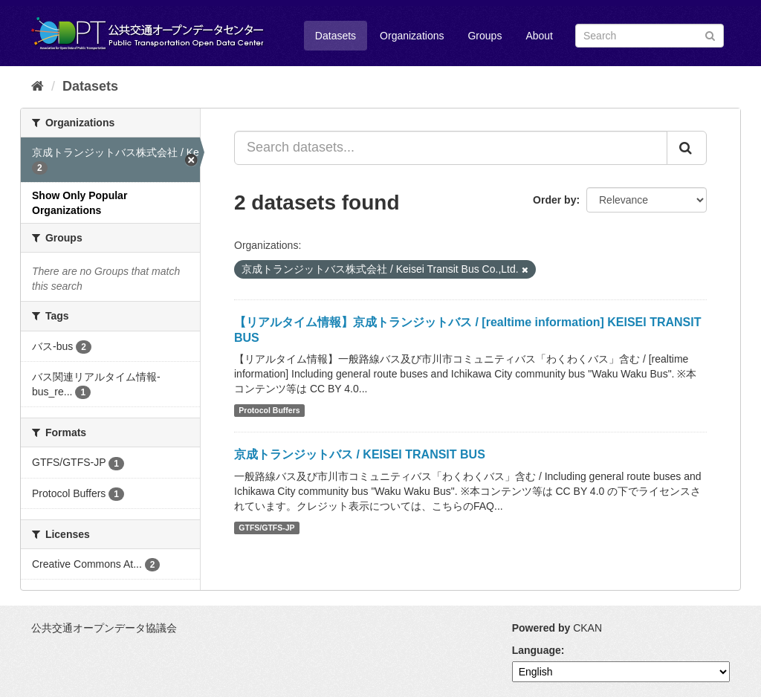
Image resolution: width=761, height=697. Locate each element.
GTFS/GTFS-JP (266, 527)
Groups (484, 36)
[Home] (37, 86)
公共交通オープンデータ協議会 (104, 628)
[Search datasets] (649, 36)
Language (536, 650)
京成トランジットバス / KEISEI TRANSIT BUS (359, 454)
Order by (554, 200)
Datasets (335, 36)
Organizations (412, 36)
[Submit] (710, 34)
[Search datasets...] (450, 148)
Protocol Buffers (269, 410)
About (539, 36)
